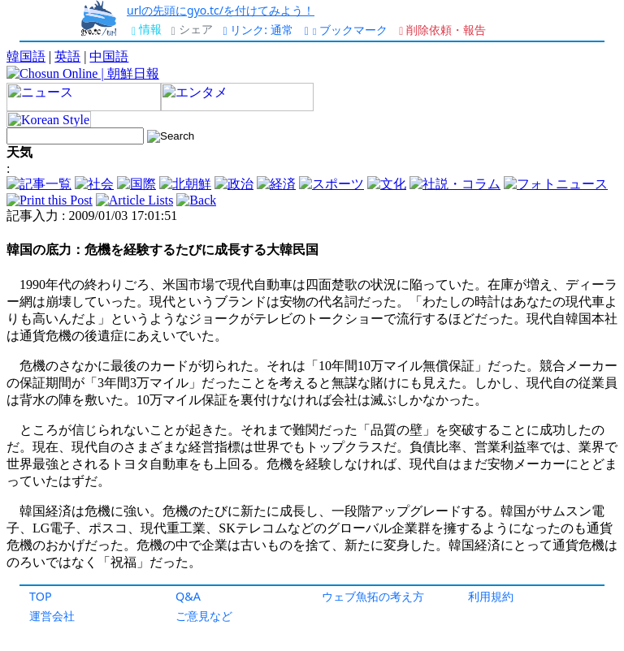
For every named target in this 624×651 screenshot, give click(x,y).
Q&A (188, 596)
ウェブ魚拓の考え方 (373, 596)
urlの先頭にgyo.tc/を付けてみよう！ (220, 10)
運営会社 (52, 615)
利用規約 (491, 596)
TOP (40, 596)
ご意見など (204, 615)
